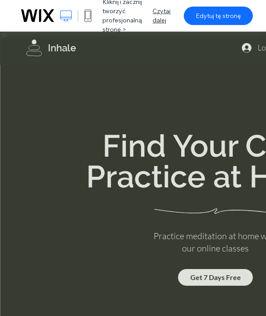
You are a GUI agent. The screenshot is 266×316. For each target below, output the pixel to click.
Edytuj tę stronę (218, 16)
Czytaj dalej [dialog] (162, 15)
